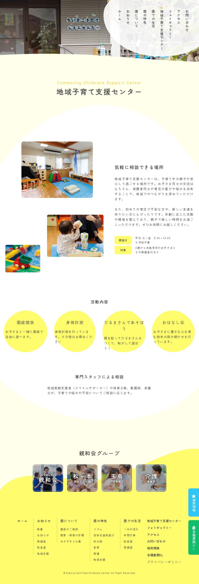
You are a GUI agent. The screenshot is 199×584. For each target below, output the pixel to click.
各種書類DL (155, 555)
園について (136, 19)
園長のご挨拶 (69, 529)
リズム (98, 529)
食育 (97, 547)
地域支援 (43, 553)
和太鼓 (98, 541)
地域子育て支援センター (161, 30)
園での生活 (153, 19)
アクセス (178, 17)
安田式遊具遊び (104, 535)
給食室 (41, 547)
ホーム (119, 15)
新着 (40, 529)
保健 (97, 553)
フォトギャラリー (170, 24)
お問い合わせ (187, 21)
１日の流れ (131, 529)
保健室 (41, 541)
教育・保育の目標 (72, 535)
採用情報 (193, 505)
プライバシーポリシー (164, 562)
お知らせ (128, 17)
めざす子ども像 (70, 541)
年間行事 (130, 535)
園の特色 (145, 17)
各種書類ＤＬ (193, 540)
